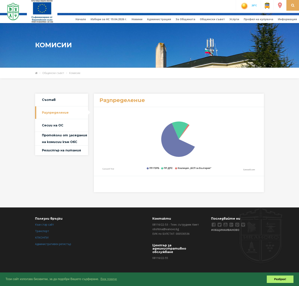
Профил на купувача (258, 19)
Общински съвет (212, 19)
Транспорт (42, 231)
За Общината (185, 19)
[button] (292, 5)
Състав (49, 100)
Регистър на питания (61, 150)
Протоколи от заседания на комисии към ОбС (64, 138)
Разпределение (55, 112)
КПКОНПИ (41, 237)
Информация (287, 19)
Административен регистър (53, 244)
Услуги (234, 19)
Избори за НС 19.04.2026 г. (109, 19)
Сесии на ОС (52, 125)
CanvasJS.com (249, 169)
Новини (137, 19)
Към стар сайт (44, 224)
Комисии (74, 73)
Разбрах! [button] (280, 279)
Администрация (159, 19)
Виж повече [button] (108, 279)
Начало (81, 19)
